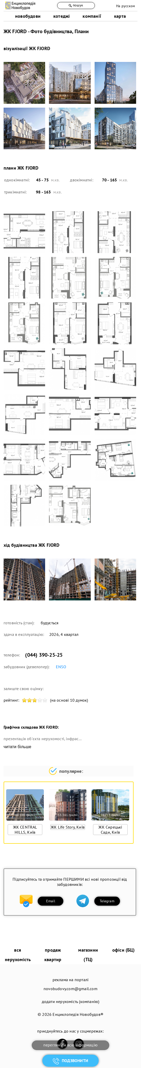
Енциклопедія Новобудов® (78, 1014)
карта (120, 16)
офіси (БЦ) (123, 950)
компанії (92, 16)
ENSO (61, 666)
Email (50, 901)
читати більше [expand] (17, 747)
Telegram (107, 901)
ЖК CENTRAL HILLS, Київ (25, 829)
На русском (125, 6)
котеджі (61, 16)
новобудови (28, 16)
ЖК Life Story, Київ (68, 827)
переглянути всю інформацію (70, 1044)
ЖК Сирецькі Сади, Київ (110, 829)
